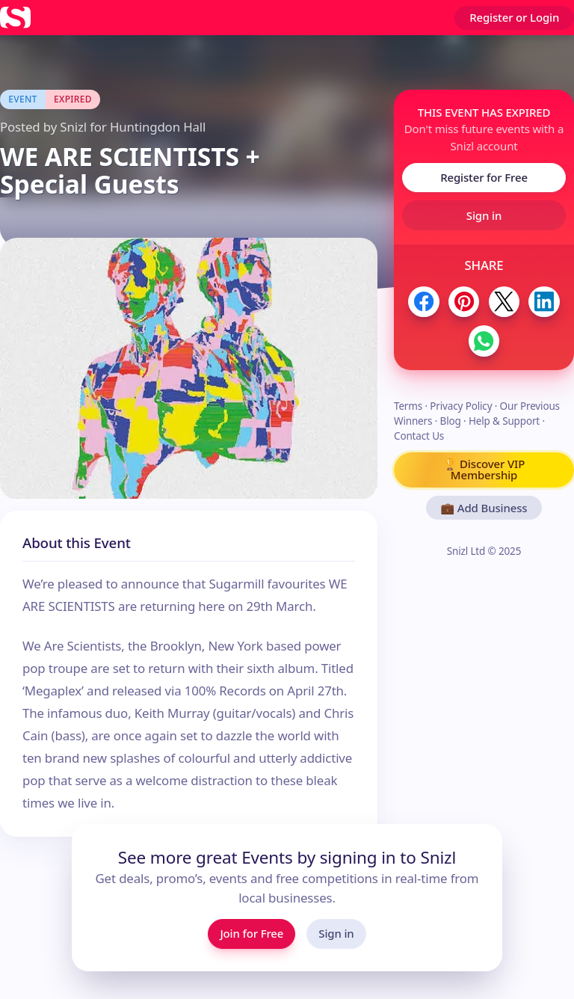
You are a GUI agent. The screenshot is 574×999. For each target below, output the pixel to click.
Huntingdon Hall (158, 126)
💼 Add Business (484, 507)
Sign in (484, 215)
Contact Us (419, 436)
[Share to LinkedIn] (543, 301)
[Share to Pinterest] (463, 301)
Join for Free (251, 933)
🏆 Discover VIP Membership (484, 469)
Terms (408, 406)
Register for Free (484, 177)
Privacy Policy (461, 406)
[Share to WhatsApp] (484, 340)
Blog (450, 421)
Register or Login (514, 17)
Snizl (73, 126)
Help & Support (504, 421)
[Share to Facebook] (423, 301)
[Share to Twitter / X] (504, 301)
